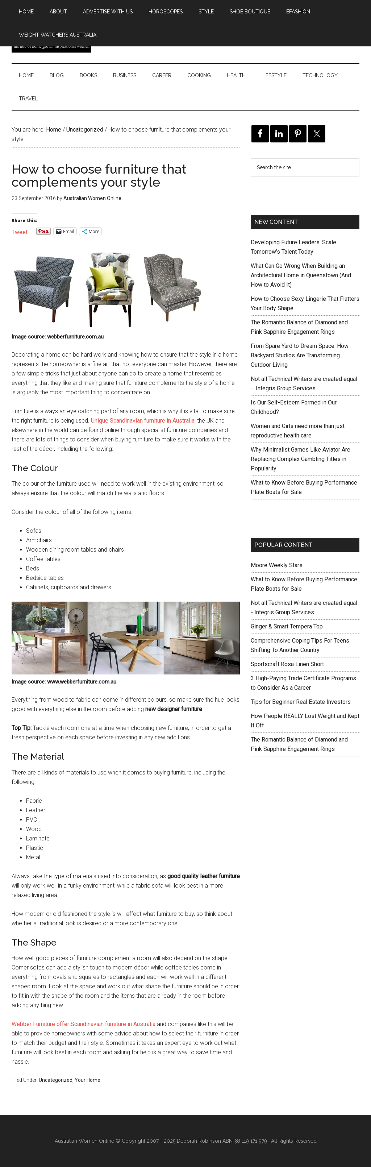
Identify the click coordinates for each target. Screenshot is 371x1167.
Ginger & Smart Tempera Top (287, 626)
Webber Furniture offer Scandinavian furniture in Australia (83, 1024)
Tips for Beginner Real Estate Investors (301, 701)
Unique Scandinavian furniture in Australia (143, 420)
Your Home (87, 1080)
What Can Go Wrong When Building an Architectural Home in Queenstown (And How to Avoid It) (301, 275)
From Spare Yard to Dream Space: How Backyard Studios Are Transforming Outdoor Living (300, 355)
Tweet (20, 231)
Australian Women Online (84, 1141)
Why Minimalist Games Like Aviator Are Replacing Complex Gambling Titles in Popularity (300, 459)
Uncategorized (55, 1080)
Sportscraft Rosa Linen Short (287, 664)
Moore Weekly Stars (277, 565)
